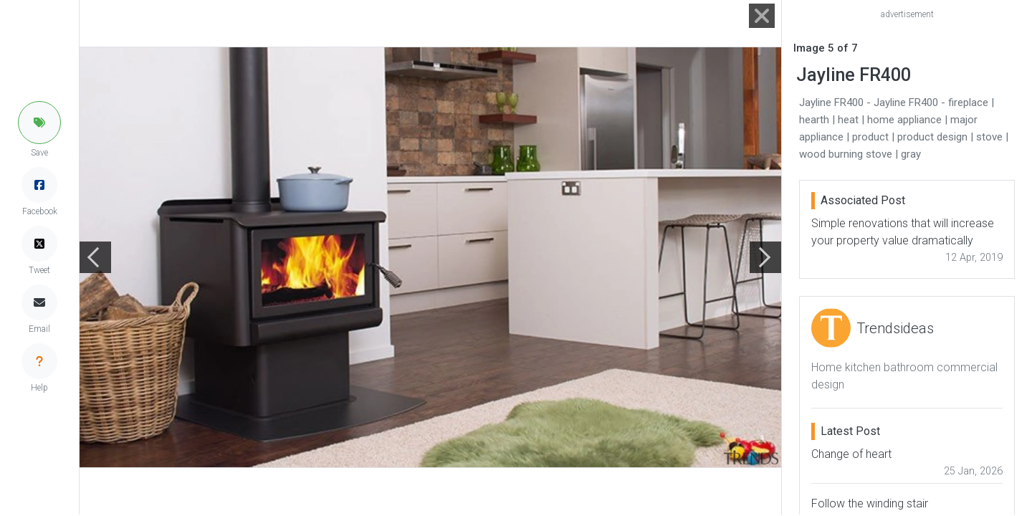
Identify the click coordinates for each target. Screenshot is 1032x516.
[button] (39, 122)
